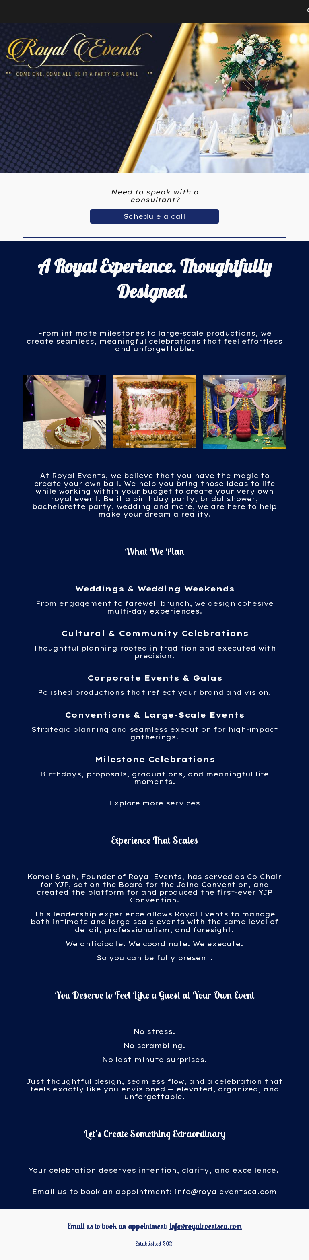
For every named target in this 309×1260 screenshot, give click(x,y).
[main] (154, 196)
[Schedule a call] (154, 216)
